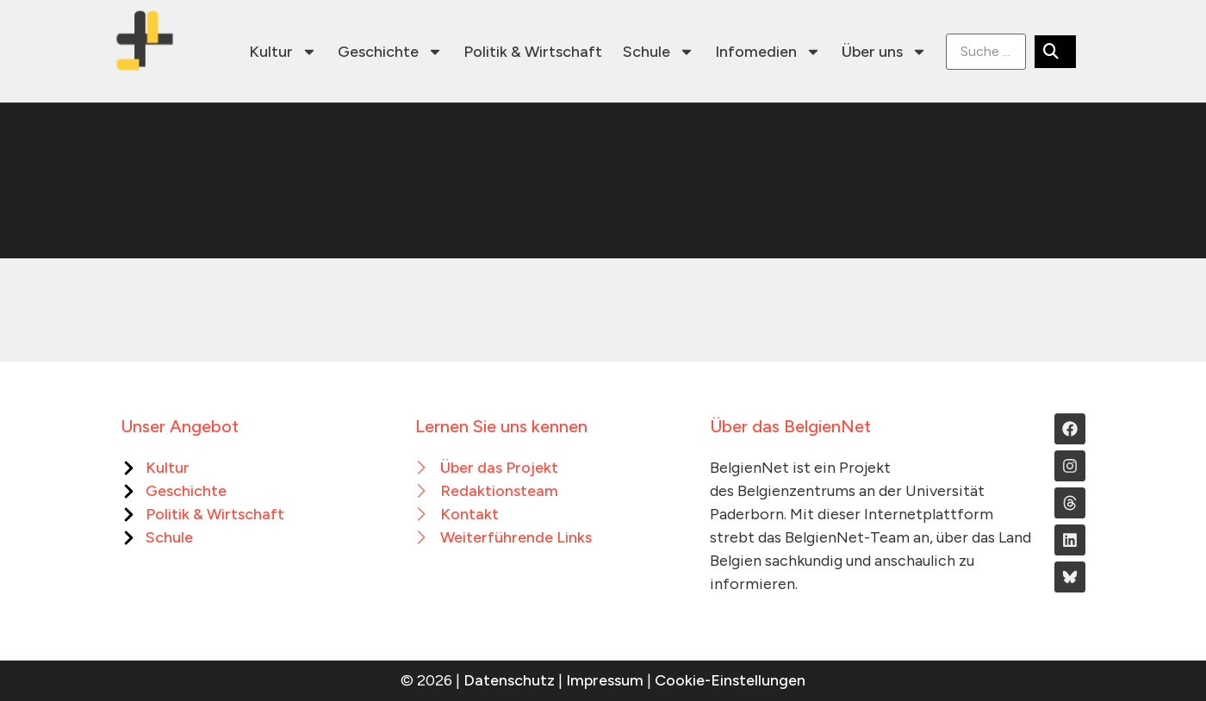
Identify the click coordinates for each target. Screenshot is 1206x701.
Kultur (283, 51)
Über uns (884, 51)
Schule (658, 51)
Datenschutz (509, 680)
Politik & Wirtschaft (532, 51)
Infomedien (768, 51)
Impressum (604, 680)
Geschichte (390, 51)
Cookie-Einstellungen (730, 680)
